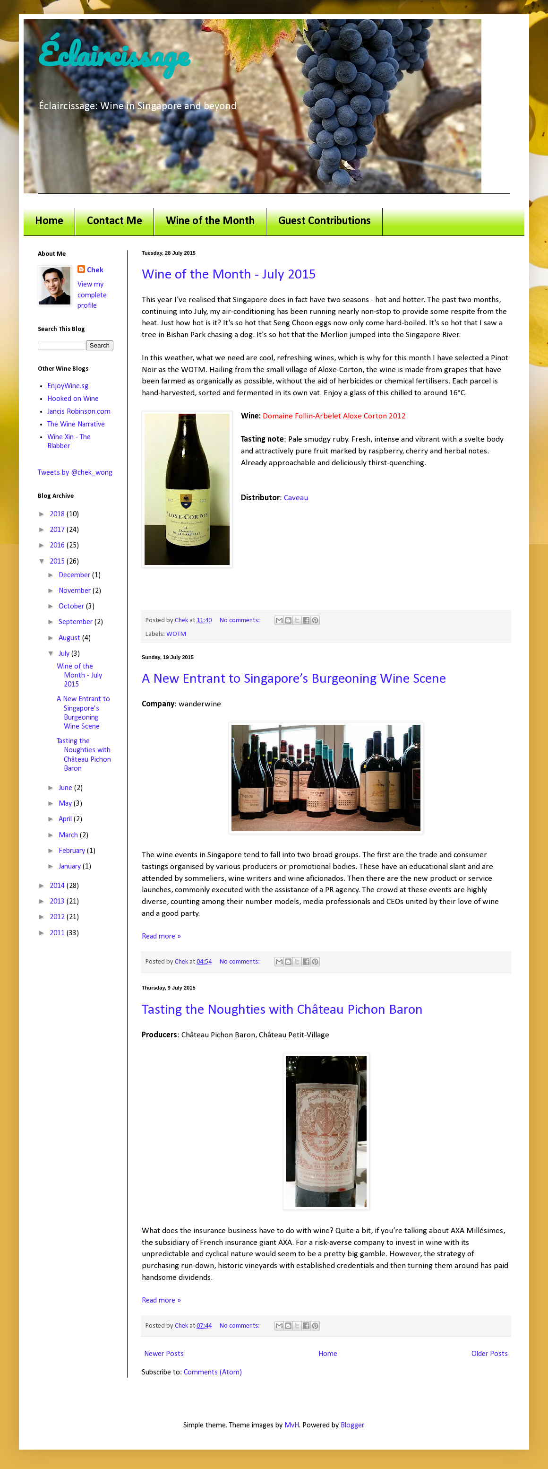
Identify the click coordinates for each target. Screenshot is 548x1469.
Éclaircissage (113, 54)
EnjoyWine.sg (67, 386)
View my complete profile (92, 295)
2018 (58, 514)
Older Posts (489, 1354)
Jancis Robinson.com (79, 412)
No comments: (240, 620)
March (69, 835)
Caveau (296, 498)
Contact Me (114, 221)
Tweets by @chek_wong (75, 473)
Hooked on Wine (73, 399)
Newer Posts (164, 1354)
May (66, 804)
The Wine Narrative (76, 424)
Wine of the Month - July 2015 (229, 275)
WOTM (176, 634)
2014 (58, 886)
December (75, 575)
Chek (95, 270)
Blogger (352, 1425)
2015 (58, 561)
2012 (58, 917)
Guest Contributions (324, 221)
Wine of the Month (210, 221)
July (65, 654)
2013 (58, 901)
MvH (291, 1425)
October (72, 606)
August (70, 638)
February (73, 851)
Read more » (161, 936)
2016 (58, 545)
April (66, 819)
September (76, 622)
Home (49, 221)
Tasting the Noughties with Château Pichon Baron (282, 1010)
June (66, 788)
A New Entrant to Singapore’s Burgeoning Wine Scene (294, 679)
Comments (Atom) (213, 1372)
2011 (58, 933)
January (71, 866)
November (76, 591)
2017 (58, 530)
